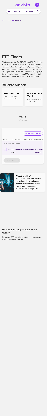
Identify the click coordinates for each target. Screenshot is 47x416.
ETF (13, 21)
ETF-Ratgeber (25, 76)
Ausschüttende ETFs (15, 239)
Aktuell (17, 11)
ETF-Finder (18, 21)
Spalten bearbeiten (33, 133)
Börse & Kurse (6, 21)
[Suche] (38, 11)
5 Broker (39, 153)
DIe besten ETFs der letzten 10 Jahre (16, 237)
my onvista (28, 11)
